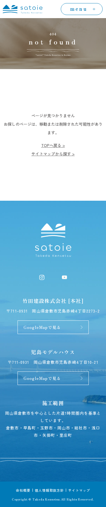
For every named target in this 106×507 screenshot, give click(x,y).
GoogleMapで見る (42, 327)
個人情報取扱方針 (49, 490)
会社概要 (23, 490)
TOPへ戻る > (53, 145)
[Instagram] (41, 276)
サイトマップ (79, 490)
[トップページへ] (22, 8)
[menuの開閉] (82, 9)
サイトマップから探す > (53, 154)
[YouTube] (64, 276)
